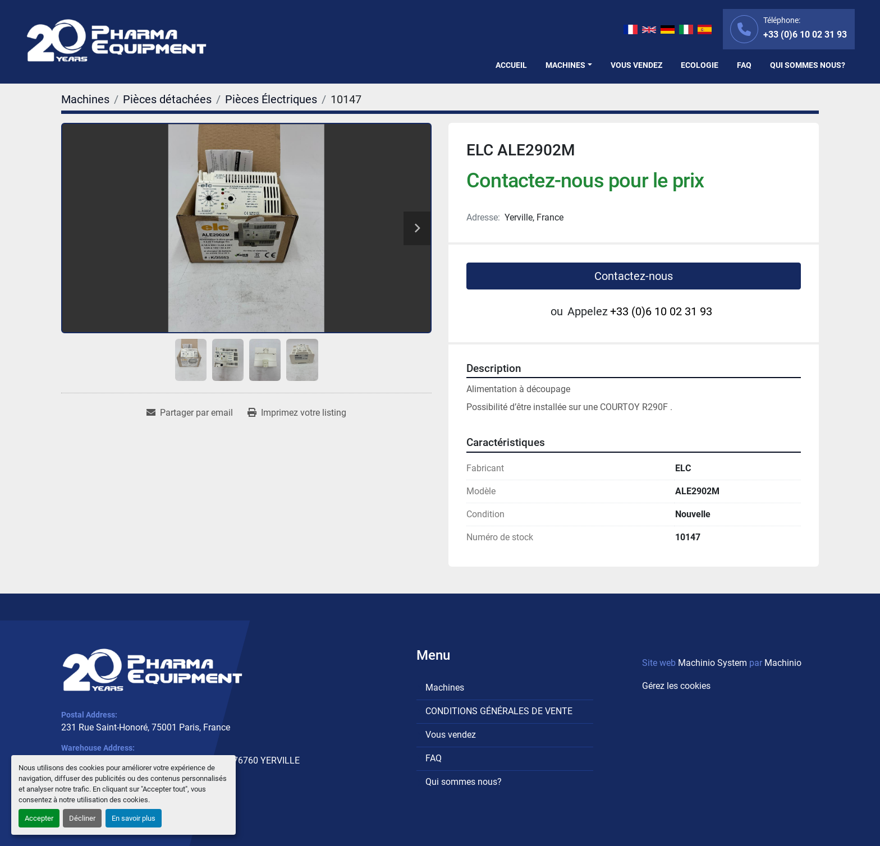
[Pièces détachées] (167, 99)
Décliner (82, 818)
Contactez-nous (633, 276)
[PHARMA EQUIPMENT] (152, 669)
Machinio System (712, 663)
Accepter (39, 818)
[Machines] (85, 99)
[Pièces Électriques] (271, 99)
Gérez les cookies (676, 686)
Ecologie (699, 65)
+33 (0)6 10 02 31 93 (805, 34)
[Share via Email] (189, 413)
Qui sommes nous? (807, 65)
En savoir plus (133, 818)
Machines (565, 65)
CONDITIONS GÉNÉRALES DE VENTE (498, 711)
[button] (569, 65)
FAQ (744, 65)
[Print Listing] (297, 413)
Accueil (511, 65)
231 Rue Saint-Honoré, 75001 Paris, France (145, 727)
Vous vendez (636, 65)
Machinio (782, 663)
